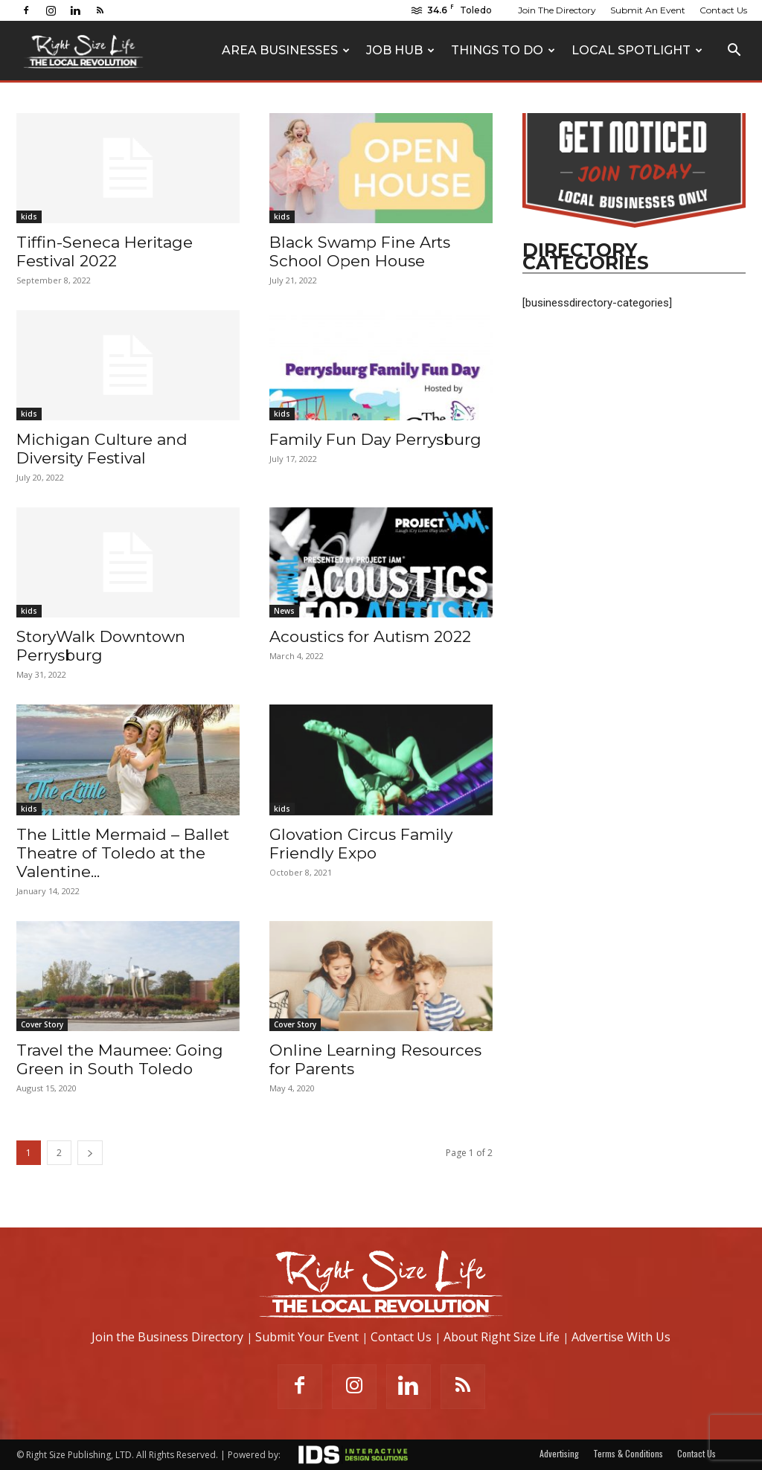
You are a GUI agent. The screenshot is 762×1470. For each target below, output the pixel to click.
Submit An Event (647, 10)
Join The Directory (557, 10)
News (284, 611)
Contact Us (723, 10)
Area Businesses (286, 50)
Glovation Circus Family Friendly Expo (360, 843)
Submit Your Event (307, 1337)
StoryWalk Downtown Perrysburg (100, 645)
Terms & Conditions (628, 1453)
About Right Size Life (502, 1337)
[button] (734, 52)
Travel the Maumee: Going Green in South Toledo (119, 1059)
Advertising (559, 1453)
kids (29, 216)
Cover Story (42, 1024)
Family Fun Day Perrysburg (375, 439)
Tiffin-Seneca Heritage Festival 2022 (104, 251)
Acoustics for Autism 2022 (370, 636)
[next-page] (90, 1152)
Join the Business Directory (167, 1337)
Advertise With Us (621, 1337)
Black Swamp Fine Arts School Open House (359, 251)
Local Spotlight (637, 50)
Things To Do (503, 50)
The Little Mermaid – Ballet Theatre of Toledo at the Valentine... (122, 853)
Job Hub (400, 50)
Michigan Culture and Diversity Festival (102, 448)
